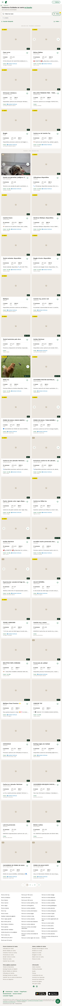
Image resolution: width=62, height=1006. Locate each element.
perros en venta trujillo (48, 923)
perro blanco (4, 900)
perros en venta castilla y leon (29, 903)
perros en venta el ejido (48, 913)
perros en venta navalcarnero (49, 931)
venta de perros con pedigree (9, 932)
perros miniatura (5, 897)
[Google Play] (40, 993)
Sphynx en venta (36, 952)
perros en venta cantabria (28, 908)
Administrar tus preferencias (9, 1001)
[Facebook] (33, 986)
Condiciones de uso (37, 975)
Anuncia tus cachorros (38, 979)
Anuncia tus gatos (37, 981)
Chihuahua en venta (8, 948)
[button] (46, 39)
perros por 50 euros (6, 940)
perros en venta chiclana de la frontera (50, 937)
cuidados (5, 18)
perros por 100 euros (27, 895)
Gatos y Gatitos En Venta (39, 946)
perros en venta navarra (27, 931)
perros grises (4, 927)
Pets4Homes (9, 991)
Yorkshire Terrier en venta (10, 952)
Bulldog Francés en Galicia (10, 975)
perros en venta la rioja (27, 916)
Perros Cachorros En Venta (10, 946)
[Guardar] (27, 52)
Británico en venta (37, 950)
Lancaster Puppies (8, 995)
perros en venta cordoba (48, 903)
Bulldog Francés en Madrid (10, 969)
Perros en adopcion (8, 979)
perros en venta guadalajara (49, 905)
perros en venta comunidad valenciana (28, 927)
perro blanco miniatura (7, 924)
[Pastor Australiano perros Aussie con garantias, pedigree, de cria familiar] (15, 164)
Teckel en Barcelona (8, 967)
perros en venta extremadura (29, 911)
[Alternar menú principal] (2, 2)
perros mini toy (5, 895)
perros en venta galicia (27, 905)
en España (28, 7)
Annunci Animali (17, 993)
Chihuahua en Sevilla (8, 973)
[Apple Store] (53, 993)
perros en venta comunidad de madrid (29, 934)
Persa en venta (36, 959)
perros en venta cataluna (28, 924)
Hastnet (16, 991)
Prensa (34, 973)
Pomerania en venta (8, 954)
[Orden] (57, 21)
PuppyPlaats (23, 991)
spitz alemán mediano (7, 929)
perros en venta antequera (49, 911)
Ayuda (33, 971)
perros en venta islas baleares (29, 921)
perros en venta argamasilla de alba (50, 919)
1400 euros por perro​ (6, 937)
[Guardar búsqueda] (58, 1001)
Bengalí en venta (36, 954)
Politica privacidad (37, 969)
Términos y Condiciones (22, 1000)
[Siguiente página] (39, 884)
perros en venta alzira (47, 925)
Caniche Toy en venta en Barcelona (12, 977)
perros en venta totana (48, 928)
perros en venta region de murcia (30, 938)
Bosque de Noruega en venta (40, 948)
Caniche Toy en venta (8, 961)
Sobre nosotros (36, 967)
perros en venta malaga (48, 895)
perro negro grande (6, 919)
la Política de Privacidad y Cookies (35, 1000)
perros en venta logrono (48, 916)
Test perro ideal (36, 983)
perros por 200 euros (27, 900)
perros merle (4, 913)
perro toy (3, 911)
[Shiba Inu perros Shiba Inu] (15, 367)
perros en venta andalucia (49, 900)
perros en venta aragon (27, 913)
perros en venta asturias (48, 908)
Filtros (57, 13)
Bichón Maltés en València (10, 971)
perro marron (4, 903)
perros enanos (5, 908)
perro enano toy (5, 935)
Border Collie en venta (9, 957)
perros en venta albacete (48, 897)
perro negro (4, 905)
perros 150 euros (25, 897)
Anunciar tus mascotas (38, 977)
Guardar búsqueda (7, 21)
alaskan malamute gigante (8, 916)
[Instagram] (36, 986)
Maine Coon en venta (37, 957)
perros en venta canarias (28, 919)
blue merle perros (6, 921)
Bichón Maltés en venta (9, 950)
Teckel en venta (7, 959)
